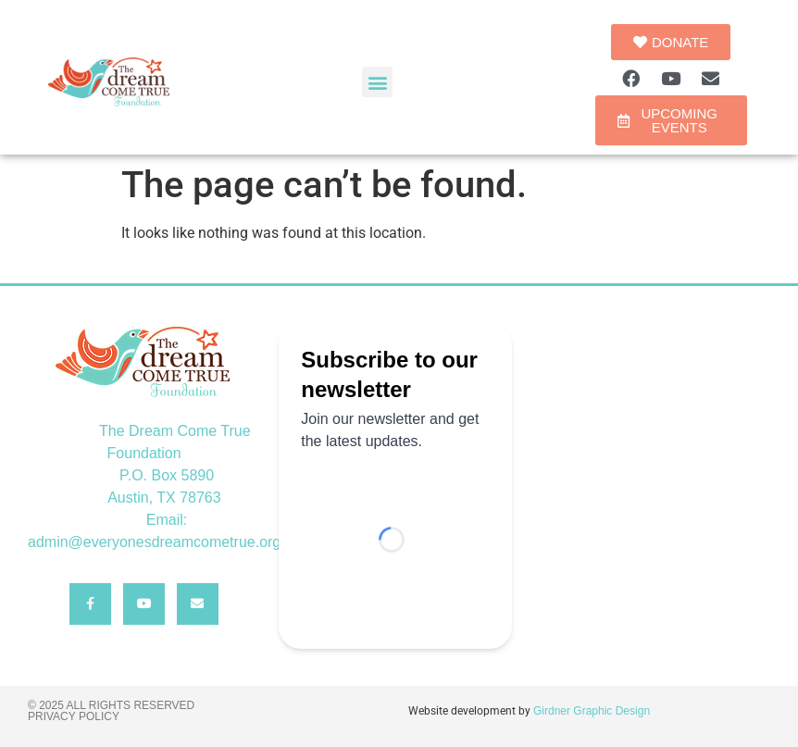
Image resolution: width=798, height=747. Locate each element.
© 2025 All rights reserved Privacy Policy (111, 711)
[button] (377, 82)
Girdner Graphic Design (591, 710)
